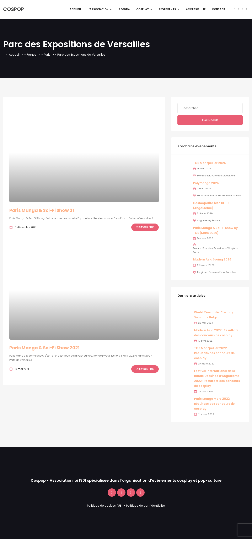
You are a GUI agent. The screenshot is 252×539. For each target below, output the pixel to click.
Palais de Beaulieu (221, 195)
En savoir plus (145, 227)
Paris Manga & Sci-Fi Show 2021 (44, 348)
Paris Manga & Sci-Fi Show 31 (41, 210)
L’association (100, 9)
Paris (47, 55)
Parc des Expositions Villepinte (220, 248)
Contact (218, 9)
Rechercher (210, 120)
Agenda (124, 9)
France (32, 55)
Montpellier (203, 175)
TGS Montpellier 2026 (209, 163)
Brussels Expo (217, 272)
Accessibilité (196, 9)
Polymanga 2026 (206, 183)
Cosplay (144, 9)
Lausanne (203, 195)
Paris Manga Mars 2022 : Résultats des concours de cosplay (214, 404)
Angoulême (203, 220)
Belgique (202, 272)
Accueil (75, 9)
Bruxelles (231, 272)
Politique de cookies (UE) (105, 506)
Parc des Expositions (223, 175)
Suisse (237, 195)
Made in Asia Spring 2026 (212, 259)
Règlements (169, 9)
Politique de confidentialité (145, 506)
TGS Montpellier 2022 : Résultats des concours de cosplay (214, 353)
